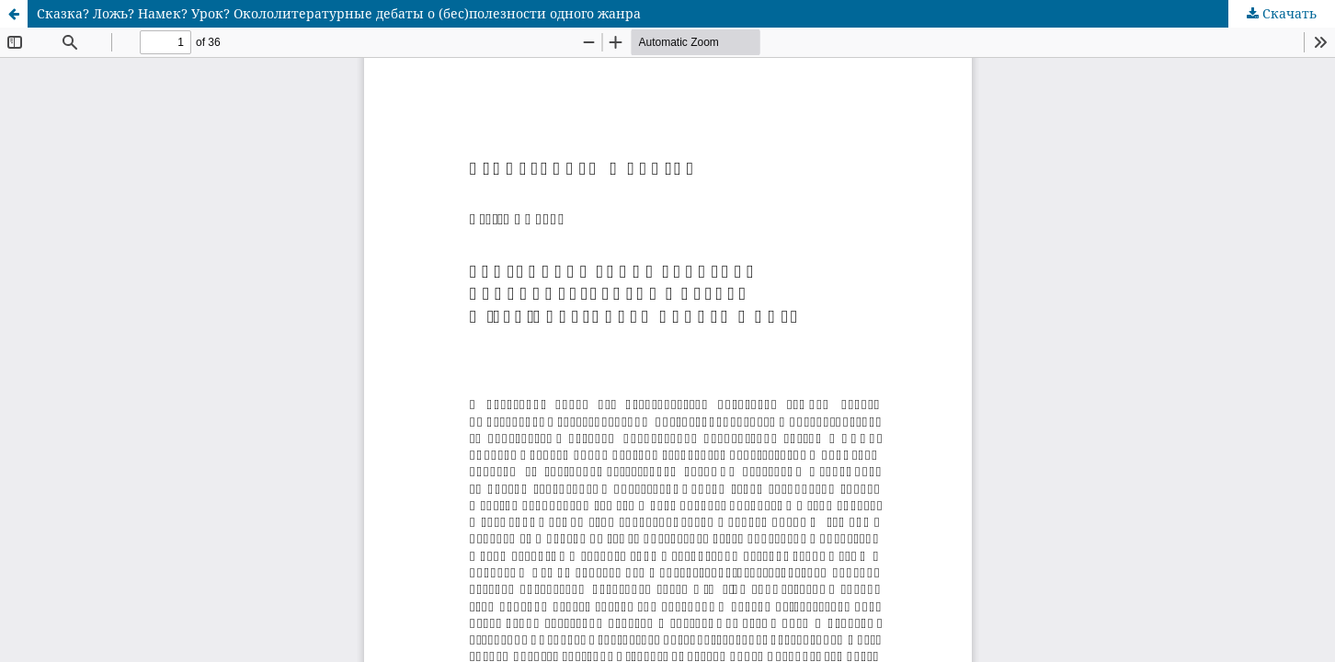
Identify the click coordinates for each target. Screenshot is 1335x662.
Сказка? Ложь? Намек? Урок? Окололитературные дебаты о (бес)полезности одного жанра (339, 13)
